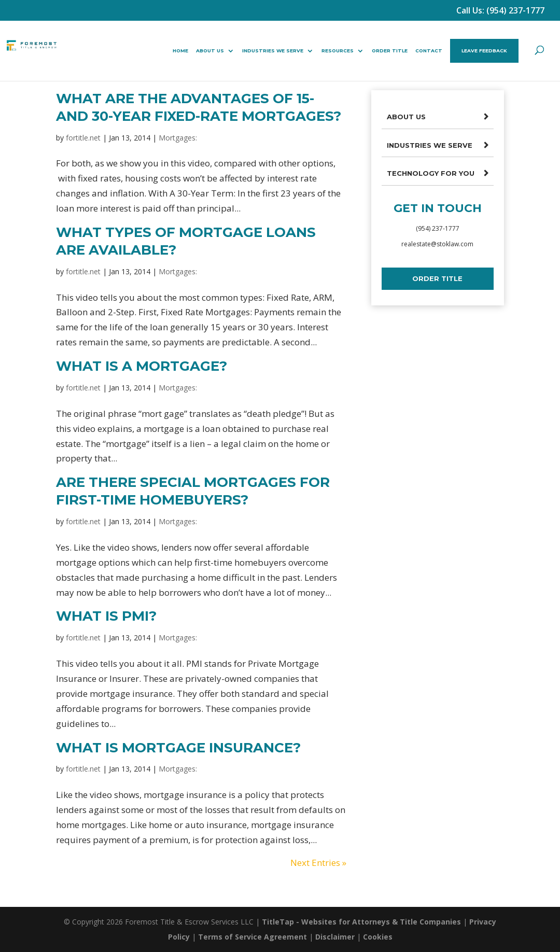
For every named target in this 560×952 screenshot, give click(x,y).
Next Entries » (318, 863)
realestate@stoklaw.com (437, 244)
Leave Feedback (484, 50)
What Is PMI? (106, 616)
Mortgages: (178, 138)
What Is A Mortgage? (141, 366)
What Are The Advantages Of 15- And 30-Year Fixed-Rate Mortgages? (198, 107)
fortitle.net (83, 138)
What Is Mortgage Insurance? (178, 747)
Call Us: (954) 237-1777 (500, 10)
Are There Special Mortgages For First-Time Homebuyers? (193, 491)
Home (180, 50)
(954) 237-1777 (437, 228)
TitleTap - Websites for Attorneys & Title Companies (361, 922)
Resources (337, 50)
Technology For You (430, 173)
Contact (428, 50)
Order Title (390, 50)
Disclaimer (335, 937)
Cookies (378, 937)
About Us (210, 50)
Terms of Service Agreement (252, 937)
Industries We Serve (272, 50)
